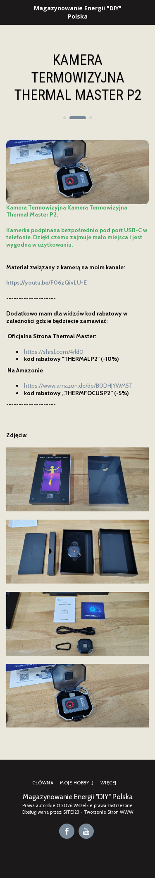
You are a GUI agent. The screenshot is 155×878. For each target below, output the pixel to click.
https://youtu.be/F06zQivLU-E (46, 282)
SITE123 (71, 812)
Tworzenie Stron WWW (109, 812)
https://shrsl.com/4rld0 (53, 351)
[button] (9, 12)
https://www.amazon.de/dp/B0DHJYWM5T (78, 385)
